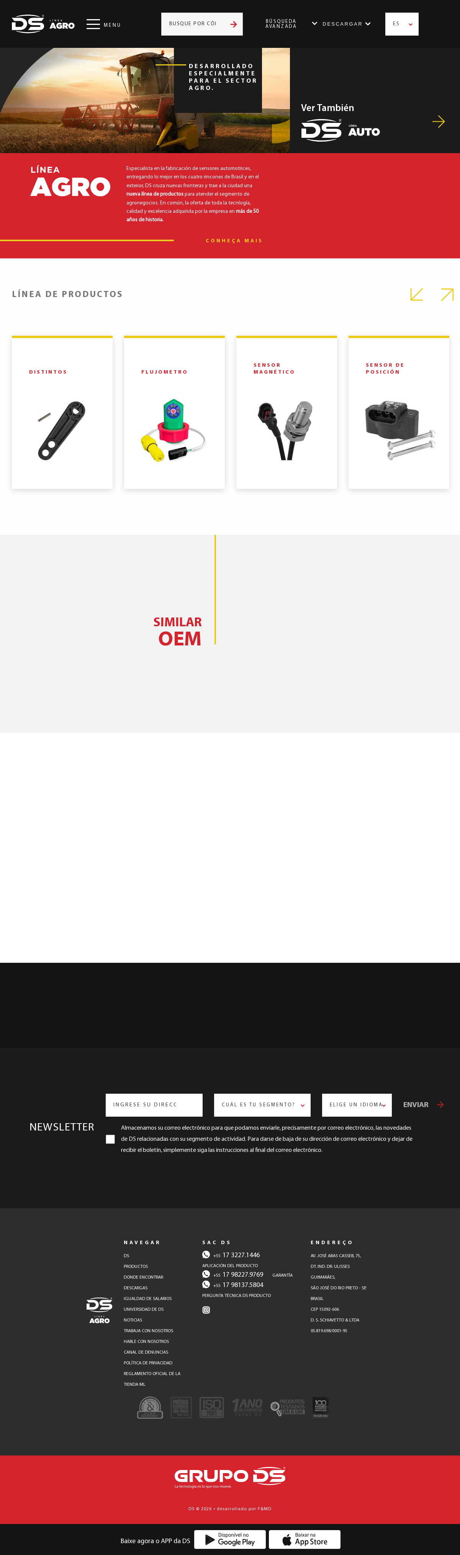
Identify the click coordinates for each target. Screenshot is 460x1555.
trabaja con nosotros (148, 1331)
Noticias (133, 1320)
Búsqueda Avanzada (281, 24)
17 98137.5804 (232, 1285)
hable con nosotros (146, 1341)
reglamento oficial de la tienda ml (152, 1379)
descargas (135, 1288)
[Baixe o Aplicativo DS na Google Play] (230, 1539)
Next (447, 294)
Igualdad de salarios (148, 1299)
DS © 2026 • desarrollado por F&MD (230, 1509)
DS (126, 1256)
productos (136, 1266)
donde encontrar (143, 1277)
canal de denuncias (146, 1352)
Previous (417, 294)
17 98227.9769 (232, 1274)
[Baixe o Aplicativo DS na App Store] (304, 1539)
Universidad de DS (144, 1309)
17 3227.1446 (231, 1255)
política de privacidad (148, 1363)
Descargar (342, 23)
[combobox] (402, 24)
